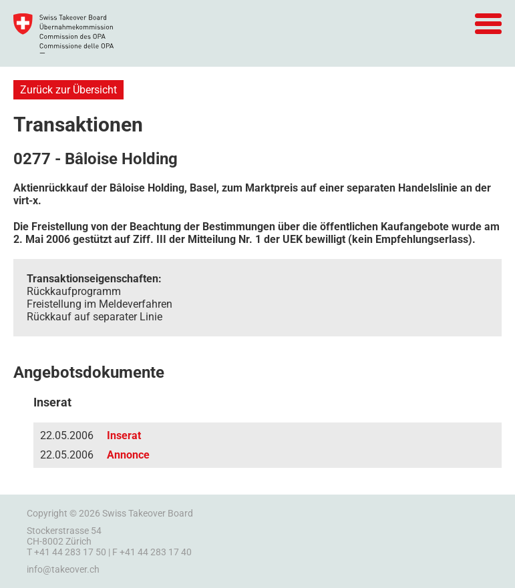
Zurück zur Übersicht (68, 89)
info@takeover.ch (63, 569)
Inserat (124, 435)
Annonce (128, 455)
